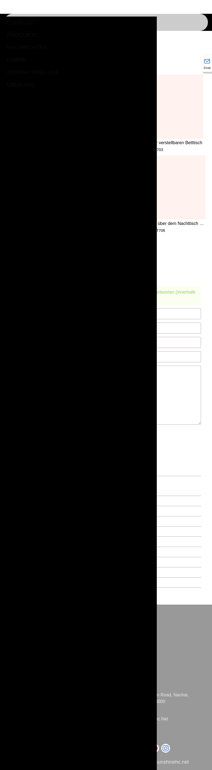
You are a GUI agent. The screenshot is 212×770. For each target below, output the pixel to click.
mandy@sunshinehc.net (143, 719)
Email (125, 712)
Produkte (22, 35)
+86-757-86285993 (138, 736)
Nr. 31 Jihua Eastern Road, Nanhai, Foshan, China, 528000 (154, 698)
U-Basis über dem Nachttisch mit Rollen (173, 224)
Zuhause (20, 23)
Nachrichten (27, 47)
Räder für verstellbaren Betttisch (170, 142)
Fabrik (16, 60)
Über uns (21, 85)
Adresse (128, 688)
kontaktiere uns (33, 72)
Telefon (127, 730)
